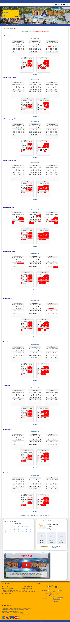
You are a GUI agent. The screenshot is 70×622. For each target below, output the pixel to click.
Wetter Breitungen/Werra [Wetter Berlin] (51, 521)
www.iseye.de (47, 621)
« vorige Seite (25, 515)
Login (52, 621)
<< (15, 523)
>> (21, 523)
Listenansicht (35, 38)
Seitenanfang (34, 515)
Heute (35, 74)
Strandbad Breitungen (21, 621)
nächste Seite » (44, 515)
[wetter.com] (44, 547)
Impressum (29, 621)
